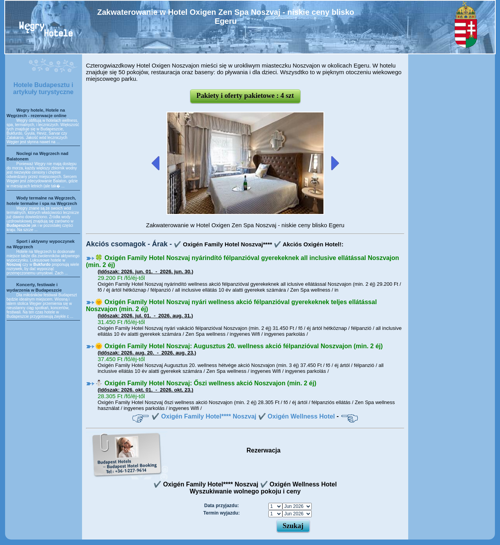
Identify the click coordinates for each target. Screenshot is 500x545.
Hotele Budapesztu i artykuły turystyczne (43, 88)
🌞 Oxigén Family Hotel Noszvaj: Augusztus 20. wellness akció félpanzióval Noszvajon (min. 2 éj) (239, 346)
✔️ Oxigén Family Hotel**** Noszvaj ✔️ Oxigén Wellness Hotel (243, 416)
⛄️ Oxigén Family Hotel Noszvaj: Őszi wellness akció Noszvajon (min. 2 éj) (205, 383)
